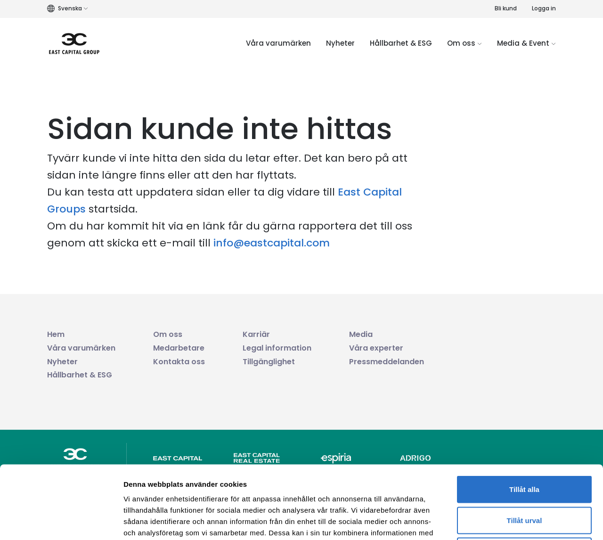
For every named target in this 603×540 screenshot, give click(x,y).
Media (361, 334)
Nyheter (340, 43)
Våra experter (376, 348)
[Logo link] (74, 43)
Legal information (277, 348)
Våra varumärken (278, 43)
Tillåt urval (524, 447)
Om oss (464, 43)
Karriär (256, 334)
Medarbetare (178, 348)
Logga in (544, 8)
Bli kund (506, 8)
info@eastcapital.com (271, 243)
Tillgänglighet (269, 361)
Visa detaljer (512, 521)
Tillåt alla (524, 416)
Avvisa (524, 478)
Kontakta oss (179, 361)
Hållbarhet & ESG (401, 43)
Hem (56, 334)
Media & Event (526, 43)
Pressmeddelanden (386, 361)
